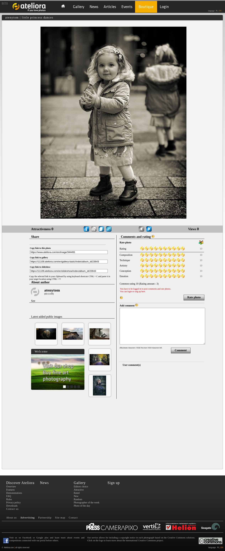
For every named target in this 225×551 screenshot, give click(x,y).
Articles (110, 6)
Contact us (12, 509)
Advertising (27, 517)
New (76, 496)
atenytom (52, 290)
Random (78, 499)
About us (11, 517)
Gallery (78, 6)
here (143, 291)
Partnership (45, 517)
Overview (11, 486)
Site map (60, 517)
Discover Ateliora (20, 483)
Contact (73, 517)
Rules (9, 499)
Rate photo (194, 297)
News (94, 6)
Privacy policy (13, 502)
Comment (181, 350)
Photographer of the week (86, 502)
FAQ (8, 496)
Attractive (79, 489)
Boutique (146, 6)
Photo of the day (82, 505)
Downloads (12, 505)
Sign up (114, 483)
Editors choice (81, 486)
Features (10, 489)
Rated (77, 493)
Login (164, 6)
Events (126, 6)
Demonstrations (14, 493)
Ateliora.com (9, 548)
